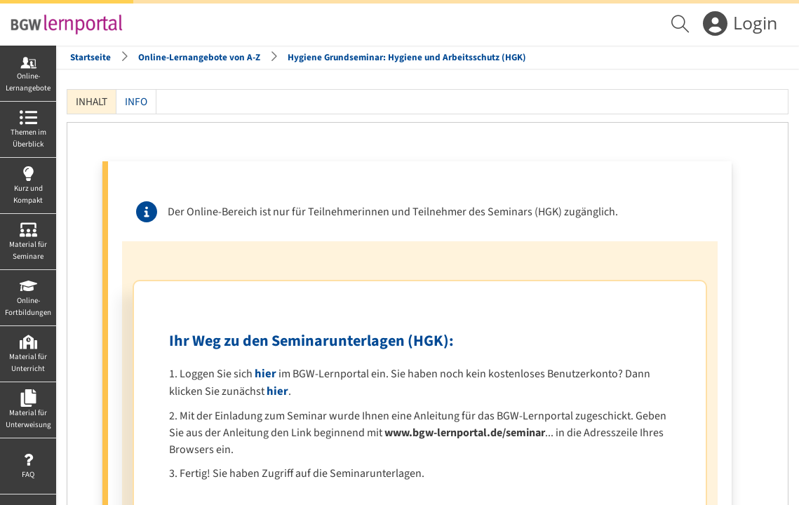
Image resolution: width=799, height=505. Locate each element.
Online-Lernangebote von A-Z (199, 57)
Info (136, 101)
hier (265, 373)
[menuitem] (682, 25)
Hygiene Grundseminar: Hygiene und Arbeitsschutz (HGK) (407, 57)
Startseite (90, 57)
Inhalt (91, 101)
